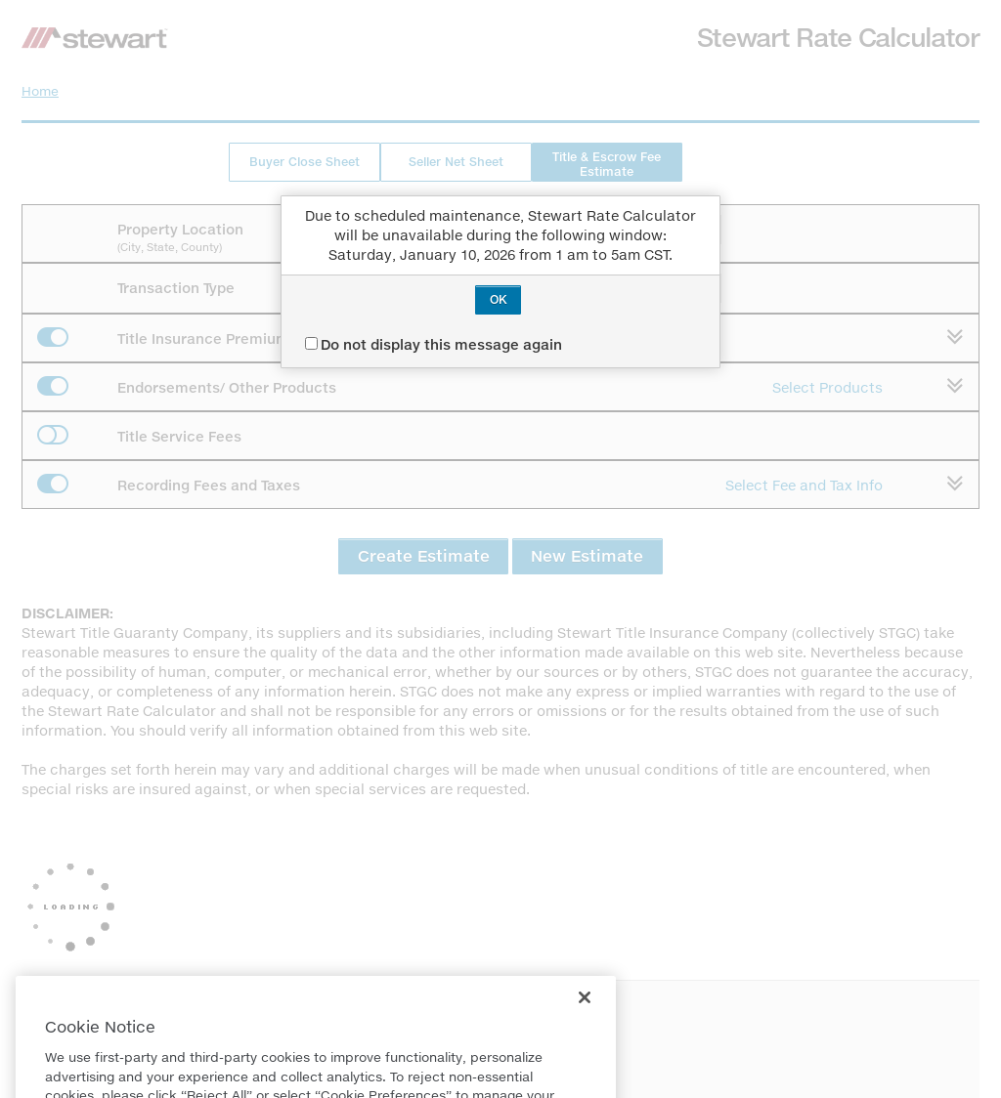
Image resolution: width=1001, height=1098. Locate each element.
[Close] (584, 1020)
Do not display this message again (433, 344)
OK (498, 299)
